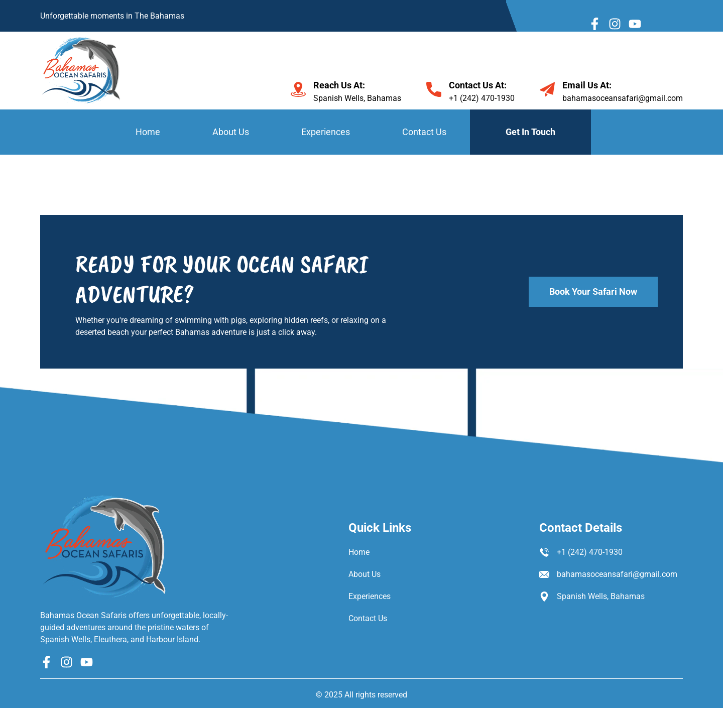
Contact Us (424, 132)
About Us (230, 132)
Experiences (325, 132)
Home (148, 132)
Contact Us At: (478, 85)
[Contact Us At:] (433, 89)
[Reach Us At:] (298, 89)
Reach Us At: (339, 85)
